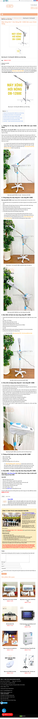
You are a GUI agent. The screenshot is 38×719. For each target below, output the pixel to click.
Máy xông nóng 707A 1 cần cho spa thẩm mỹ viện (22, 333)
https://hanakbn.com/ (8, 693)
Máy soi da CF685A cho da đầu (10, 673)
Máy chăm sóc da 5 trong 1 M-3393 (10, 600)
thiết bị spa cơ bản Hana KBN (18, 70)
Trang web (3, 569)
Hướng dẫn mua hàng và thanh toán (7, 696)
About (3, 496)
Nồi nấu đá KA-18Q (10, 625)
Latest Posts (8, 496)
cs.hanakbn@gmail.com (7, 691)
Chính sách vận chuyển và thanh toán (7, 698)
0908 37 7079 (6, 688)
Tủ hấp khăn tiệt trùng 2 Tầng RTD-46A (27, 649)
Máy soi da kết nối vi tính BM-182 (9, 649)
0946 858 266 (11, 690)
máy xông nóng (11, 473)
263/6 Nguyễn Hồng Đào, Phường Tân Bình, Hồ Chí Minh (14, 686)
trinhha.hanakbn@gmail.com (26, 0)
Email (2, 567)
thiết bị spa (9, 488)
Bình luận (3, 563)
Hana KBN (10, 499)
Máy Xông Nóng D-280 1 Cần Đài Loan (13, 463)
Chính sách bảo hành (4, 700)
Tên (2, 565)
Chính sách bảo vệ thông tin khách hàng (8, 701)
